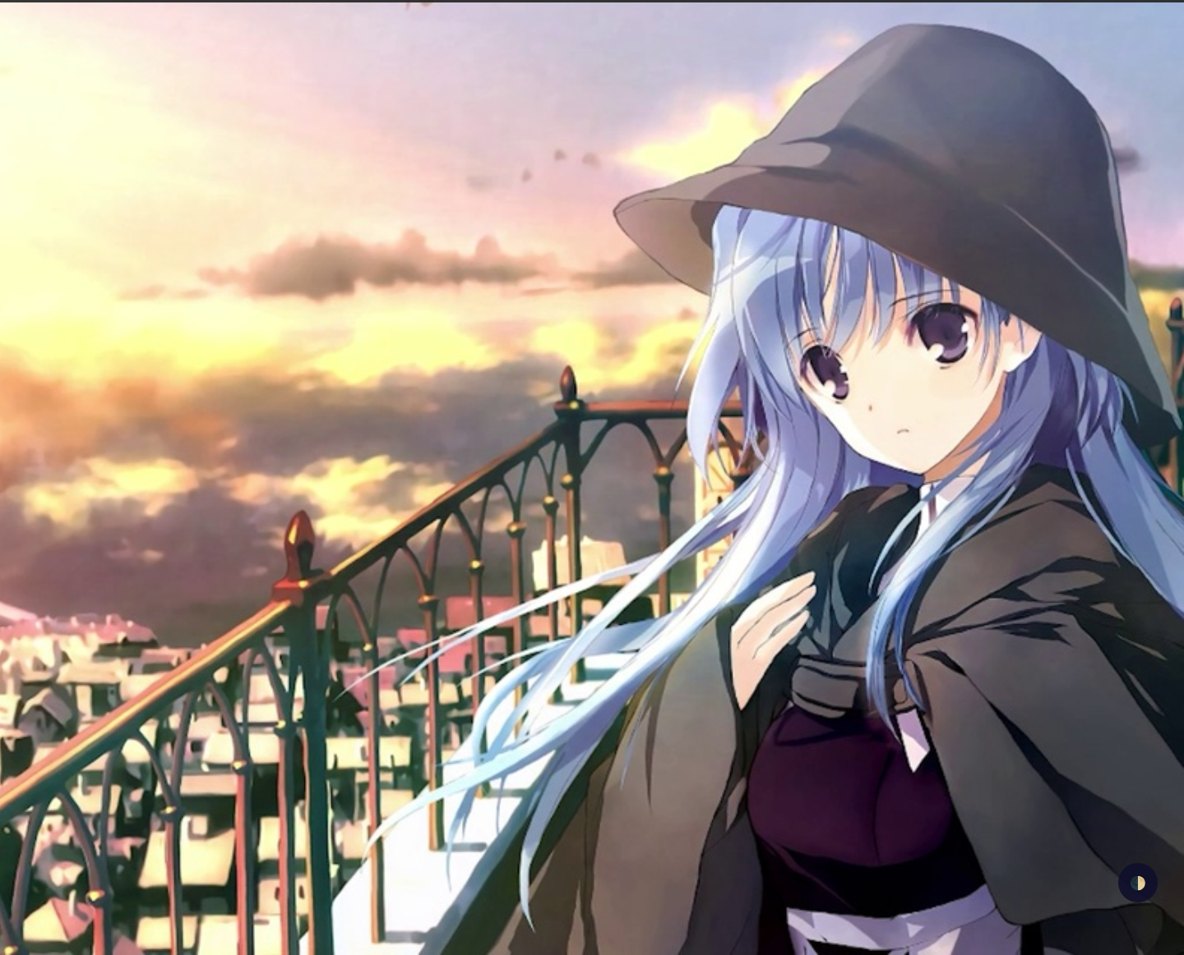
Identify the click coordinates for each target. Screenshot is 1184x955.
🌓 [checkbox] (1138, 882)
